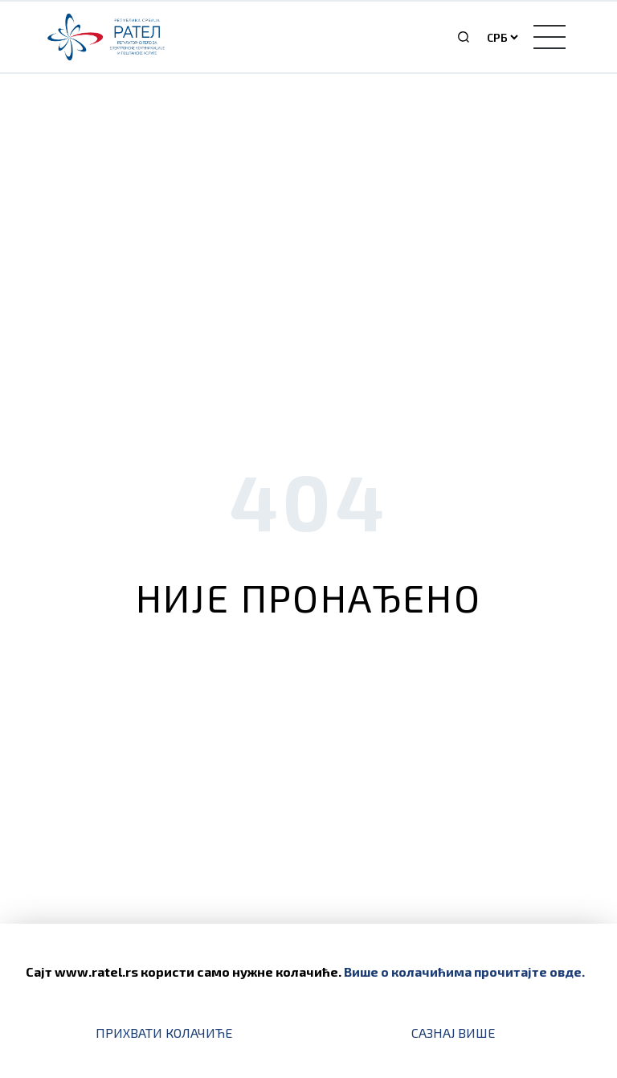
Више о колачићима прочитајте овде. (464, 971)
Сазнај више (453, 1032)
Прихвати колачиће (164, 1032)
